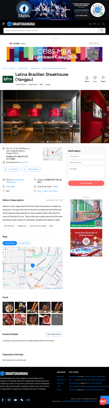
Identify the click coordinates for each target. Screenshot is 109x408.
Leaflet (48, 288)
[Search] (101, 30)
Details (56, 186)
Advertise (60, 383)
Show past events (54, 334)
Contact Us (61, 380)
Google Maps (10, 243)
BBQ (51, 226)
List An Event (74, 376)
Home (5, 68)
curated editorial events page (94, 376)
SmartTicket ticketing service (94, 390)
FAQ (58, 386)
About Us (60, 376)
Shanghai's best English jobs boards (92, 380)
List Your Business (75, 386)
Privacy (59, 390)
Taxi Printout (11, 169)
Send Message (86, 183)
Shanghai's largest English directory (96, 386)
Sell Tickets (73, 390)
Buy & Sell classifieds (94, 383)
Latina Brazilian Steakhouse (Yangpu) (54, 68)
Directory (12, 68)
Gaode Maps (24, 243)
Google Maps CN (57, 288)
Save (95, 81)
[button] (87, 79)
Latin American (23, 68)
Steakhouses (35, 68)
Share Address (31, 169)
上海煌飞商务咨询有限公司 (70, 401)
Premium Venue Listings (38, 226)
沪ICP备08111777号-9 (89, 401)
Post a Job (73, 380)
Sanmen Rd (23, 162)
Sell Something (74, 383)
